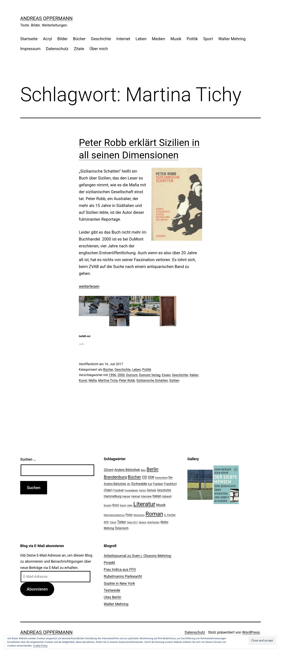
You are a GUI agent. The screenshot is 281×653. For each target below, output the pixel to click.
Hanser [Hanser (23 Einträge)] (126, 496)
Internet (123, 38)
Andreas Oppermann (46, 18)
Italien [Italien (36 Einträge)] (156, 496)
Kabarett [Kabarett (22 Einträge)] (167, 496)
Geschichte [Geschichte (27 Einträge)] (164, 490)
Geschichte (101, 38)
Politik (192, 38)
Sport (208, 38)
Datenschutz (57, 48)
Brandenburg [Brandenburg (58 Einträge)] (115, 477)
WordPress (251, 632)
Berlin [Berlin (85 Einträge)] (152, 469)
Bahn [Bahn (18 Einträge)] (143, 470)
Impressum (30, 48)
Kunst (83, 380)
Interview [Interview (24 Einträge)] (146, 496)
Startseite (29, 38)
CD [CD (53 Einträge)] (144, 477)
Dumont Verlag (150, 375)
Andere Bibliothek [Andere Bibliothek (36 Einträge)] (127, 470)
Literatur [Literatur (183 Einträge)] (144, 504)
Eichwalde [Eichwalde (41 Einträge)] (139, 484)
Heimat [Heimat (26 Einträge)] (135, 496)
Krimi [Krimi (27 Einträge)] (115, 505)
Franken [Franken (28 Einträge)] (158, 483)
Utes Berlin (112, 597)
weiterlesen (89, 286)
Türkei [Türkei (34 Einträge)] (121, 522)
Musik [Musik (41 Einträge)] (161, 505)
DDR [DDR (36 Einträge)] (151, 477)
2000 (121, 375)
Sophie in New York (119, 583)
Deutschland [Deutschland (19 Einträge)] (161, 477)
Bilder (62, 38)
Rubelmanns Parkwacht (123, 576)
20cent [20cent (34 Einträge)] (108, 470)
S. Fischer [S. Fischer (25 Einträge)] (169, 514)
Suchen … (28, 459)
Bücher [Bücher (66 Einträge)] (134, 476)
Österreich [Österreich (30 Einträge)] (122, 528)
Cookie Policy (40, 645)
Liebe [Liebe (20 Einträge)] (129, 505)
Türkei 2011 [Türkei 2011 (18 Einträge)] (132, 522)
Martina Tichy (108, 380)
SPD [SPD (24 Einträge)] (106, 522)
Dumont (132, 375)
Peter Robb (127, 380)
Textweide (112, 590)
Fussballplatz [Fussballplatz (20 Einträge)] (131, 490)
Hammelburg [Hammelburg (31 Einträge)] (112, 496)
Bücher (79, 38)
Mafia (93, 380)
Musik (175, 38)
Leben (140, 38)
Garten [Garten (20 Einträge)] (142, 490)
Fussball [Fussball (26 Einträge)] (118, 490)
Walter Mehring (232, 38)
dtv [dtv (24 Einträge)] (129, 483)
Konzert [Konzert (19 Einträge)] (107, 505)
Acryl (47, 38)
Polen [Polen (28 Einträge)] (129, 514)
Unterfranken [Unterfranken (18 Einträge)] (153, 522)
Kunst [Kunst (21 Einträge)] (123, 505)
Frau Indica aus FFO (120, 569)
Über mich (99, 48)
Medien (158, 38)
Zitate (79, 48)
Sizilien (174, 380)
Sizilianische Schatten (152, 380)
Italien (193, 375)
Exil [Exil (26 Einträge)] (150, 483)
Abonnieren (37, 589)
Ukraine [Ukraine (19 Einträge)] (142, 522)
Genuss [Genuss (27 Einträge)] (151, 490)
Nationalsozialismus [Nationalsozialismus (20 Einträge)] (114, 515)
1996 (112, 375)
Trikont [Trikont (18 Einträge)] (113, 522)
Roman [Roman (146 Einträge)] (154, 514)
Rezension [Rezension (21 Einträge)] (139, 515)
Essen (166, 375)
